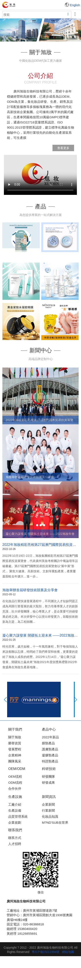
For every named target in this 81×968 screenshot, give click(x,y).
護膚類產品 (50, 749)
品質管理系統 (18, 816)
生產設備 (14, 810)
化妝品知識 (50, 816)
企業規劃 (14, 822)
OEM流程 (15, 776)
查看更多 (63, 148)
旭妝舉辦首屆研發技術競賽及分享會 (30, 590)
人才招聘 (14, 844)
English (75, 5)
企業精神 (14, 755)
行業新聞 (48, 810)
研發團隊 (48, 776)
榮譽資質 (14, 743)
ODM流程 (15, 782)
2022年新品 (50, 737)
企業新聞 (48, 804)
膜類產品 (48, 743)
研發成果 (48, 782)
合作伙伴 (14, 788)
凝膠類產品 (50, 755)
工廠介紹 (14, 804)
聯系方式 (14, 838)
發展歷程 (14, 749)
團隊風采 (14, 761)
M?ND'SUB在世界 (55, 822)
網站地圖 (68, 952)
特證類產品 (50, 761)
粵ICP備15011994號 (45, 952)
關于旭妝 (14, 737)
